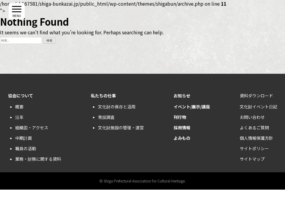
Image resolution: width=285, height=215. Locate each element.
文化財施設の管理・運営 (121, 127)
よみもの (182, 138)
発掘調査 (106, 117)
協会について (20, 96)
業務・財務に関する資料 (38, 159)
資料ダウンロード (256, 96)
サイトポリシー (254, 148)
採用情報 (182, 127)
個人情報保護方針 (256, 138)
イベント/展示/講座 (192, 107)
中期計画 (23, 138)
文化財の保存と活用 (117, 107)
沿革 (19, 117)
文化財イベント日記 (258, 107)
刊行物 (180, 117)
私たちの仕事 (103, 96)
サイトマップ (252, 159)
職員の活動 (25, 148)
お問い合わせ (252, 117)
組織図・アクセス (31, 127)
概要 (19, 107)
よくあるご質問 (254, 127)
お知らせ (182, 96)
